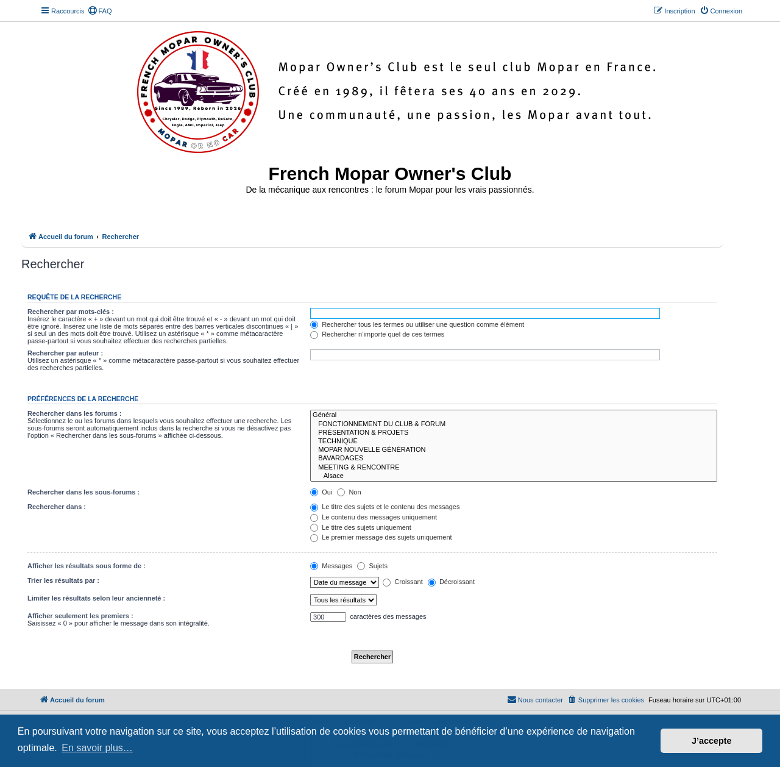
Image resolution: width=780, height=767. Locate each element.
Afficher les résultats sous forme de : (86, 565)
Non (349, 492)
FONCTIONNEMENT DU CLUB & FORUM (513, 424)
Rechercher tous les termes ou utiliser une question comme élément (417, 324)
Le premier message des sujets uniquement (381, 537)
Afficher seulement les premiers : (80, 615)
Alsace (513, 476)
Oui (321, 492)
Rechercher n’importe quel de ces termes (377, 334)
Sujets (372, 565)
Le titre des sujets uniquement (360, 527)
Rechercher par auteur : (65, 353)
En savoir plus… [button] (97, 748)
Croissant (403, 581)
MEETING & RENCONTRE (513, 467)
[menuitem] (100, 11)
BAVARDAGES (513, 458)
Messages (331, 565)
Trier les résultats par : (63, 580)
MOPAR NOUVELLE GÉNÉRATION (513, 450)
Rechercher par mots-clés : (70, 311)
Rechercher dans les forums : (74, 413)
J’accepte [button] (712, 741)
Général (513, 415)
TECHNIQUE (513, 441)
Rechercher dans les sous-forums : (83, 492)
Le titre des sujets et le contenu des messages (384, 506)
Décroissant (451, 581)
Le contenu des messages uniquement (373, 517)
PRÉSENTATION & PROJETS (513, 433)
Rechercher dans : (56, 506)
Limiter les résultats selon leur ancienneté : (96, 598)
